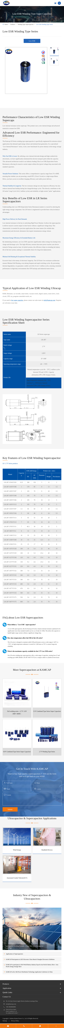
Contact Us (7, 997)
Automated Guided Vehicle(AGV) (17, 878)
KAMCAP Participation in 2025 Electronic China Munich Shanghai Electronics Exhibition (29, 960)
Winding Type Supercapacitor (26, 24)
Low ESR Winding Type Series (44, 24)
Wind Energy (17, 850)
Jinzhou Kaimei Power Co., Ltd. (18, 1018)
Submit (10, 810)
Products (12, 24)
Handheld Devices (47, 850)
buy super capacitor (17, 301)
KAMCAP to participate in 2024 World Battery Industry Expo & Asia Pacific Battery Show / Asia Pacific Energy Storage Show (31, 966)
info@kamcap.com (49, 301)
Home (6, 24)
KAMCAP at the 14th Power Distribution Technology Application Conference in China (28, 972)
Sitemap (5, 1021)
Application (7, 989)
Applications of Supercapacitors (13, 954)
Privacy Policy (15, 1021)
